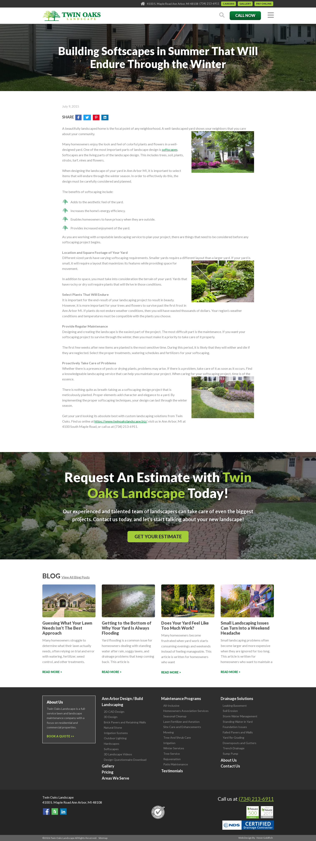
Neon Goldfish (265, 837)
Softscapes (111, 749)
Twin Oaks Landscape (58, 797)
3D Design (110, 717)
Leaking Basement (235, 705)
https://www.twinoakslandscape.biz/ (120, 421)
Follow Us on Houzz (55, 811)
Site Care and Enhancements (182, 727)
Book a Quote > (59, 736)
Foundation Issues (235, 727)
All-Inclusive (171, 705)
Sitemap (102, 838)
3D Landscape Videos (118, 754)
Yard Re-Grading (233, 737)
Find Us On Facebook (46, 811)
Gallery (245, 3)
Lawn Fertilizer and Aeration (181, 721)
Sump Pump (230, 753)
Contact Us (230, 766)
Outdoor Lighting (115, 738)
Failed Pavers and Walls (238, 732)
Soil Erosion (230, 711)
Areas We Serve (115, 778)
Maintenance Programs (181, 698)
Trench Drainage (233, 748)
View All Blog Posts (76, 577)
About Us (229, 760)
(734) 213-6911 (209, 3)
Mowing (168, 732)
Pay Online (264, 3)
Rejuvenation (172, 759)
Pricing (107, 772)
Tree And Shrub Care (177, 737)
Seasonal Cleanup (174, 716)
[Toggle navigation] (271, 15)
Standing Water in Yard (238, 721)
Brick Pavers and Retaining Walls (125, 722)
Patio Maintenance (175, 764)
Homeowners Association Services (186, 711)
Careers (228, 3)
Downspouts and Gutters (239, 743)
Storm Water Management (240, 716)
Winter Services (173, 748)
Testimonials (172, 771)
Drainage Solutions (237, 698)
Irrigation (169, 743)
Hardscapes (111, 743)
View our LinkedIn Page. (63, 811)
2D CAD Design (114, 711)
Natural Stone (113, 727)
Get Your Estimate (158, 536)
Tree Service (171, 753)
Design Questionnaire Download (125, 759)
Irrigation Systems (116, 733)
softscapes (170, 149)
